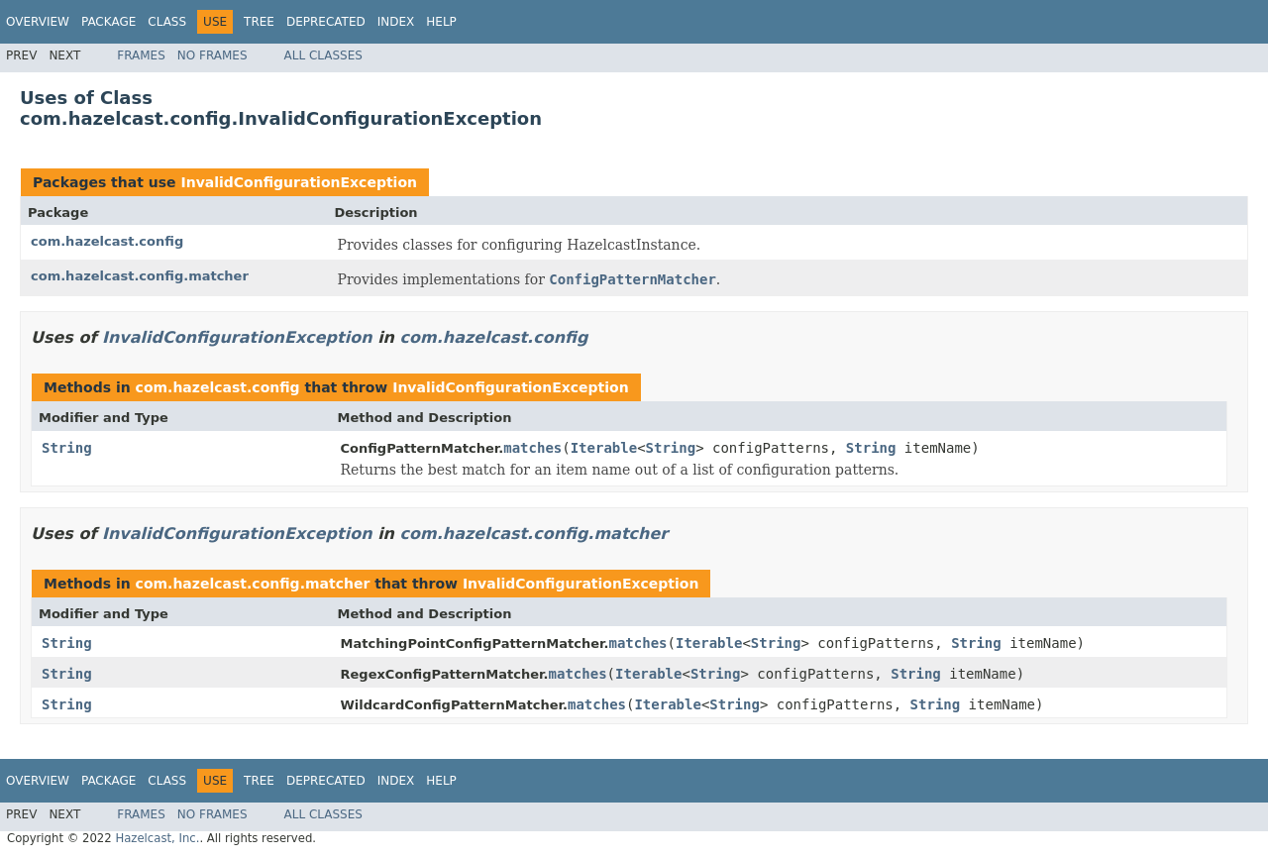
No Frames (212, 55)
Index (396, 22)
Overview (37, 22)
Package (108, 22)
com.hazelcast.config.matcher (140, 275)
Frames (141, 55)
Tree (259, 22)
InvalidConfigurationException (298, 182)
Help (441, 22)
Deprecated (326, 22)
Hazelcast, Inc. (157, 838)
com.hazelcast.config (107, 241)
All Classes (323, 55)
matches (532, 448)
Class (167, 22)
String (67, 448)
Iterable (604, 448)
